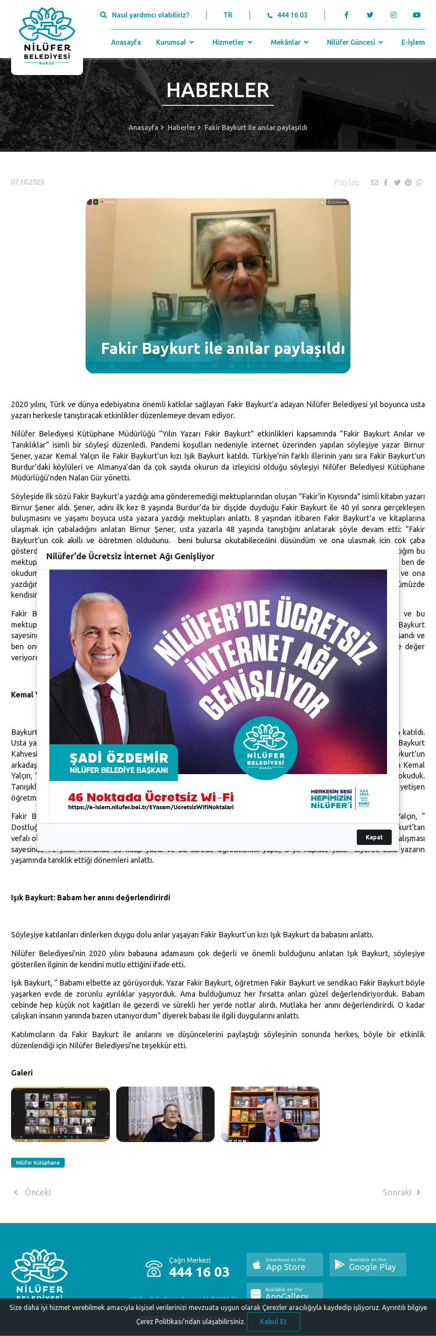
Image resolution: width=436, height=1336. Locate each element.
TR (228, 15)
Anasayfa (126, 42)
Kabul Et (273, 1324)
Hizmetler (233, 42)
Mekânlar (290, 42)
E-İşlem (413, 42)
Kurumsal (176, 42)
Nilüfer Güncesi (356, 42)
